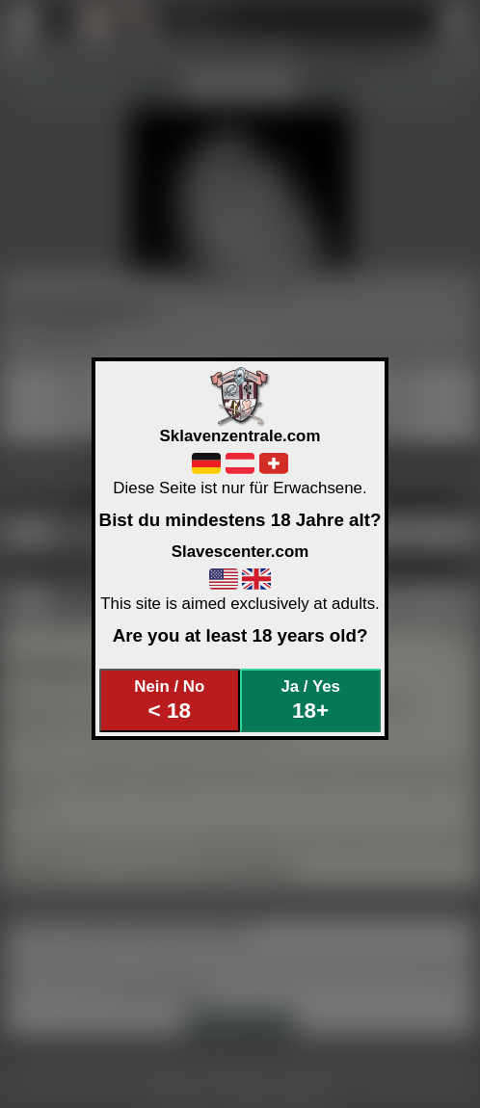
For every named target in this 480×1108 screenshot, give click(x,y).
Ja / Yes (310, 700)
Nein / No (169, 700)
